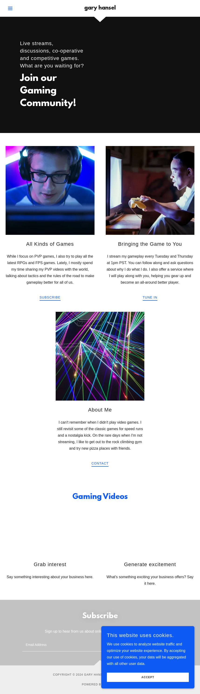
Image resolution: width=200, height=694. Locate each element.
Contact (100, 463)
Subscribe (50, 297)
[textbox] (82, 644)
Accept (147, 680)
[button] (20, 8)
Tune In (150, 297)
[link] (100, 8)
